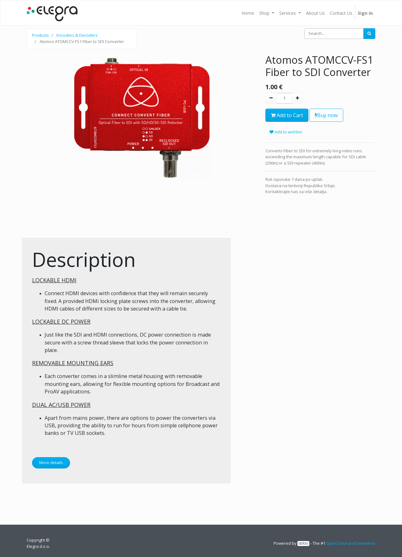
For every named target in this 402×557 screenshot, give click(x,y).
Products (40, 35)
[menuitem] (248, 13)
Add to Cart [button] (287, 115)
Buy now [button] (326, 115)
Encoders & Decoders (77, 35)
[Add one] (297, 98)
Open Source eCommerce (350, 543)
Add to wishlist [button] (285, 132)
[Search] (369, 33)
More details (51, 462)
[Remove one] (271, 98)
